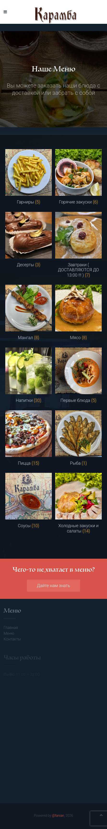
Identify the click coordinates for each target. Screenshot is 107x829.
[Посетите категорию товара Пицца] (28, 438)
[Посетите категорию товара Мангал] (28, 312)
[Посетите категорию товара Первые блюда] (78, 375)
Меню (9, 633)
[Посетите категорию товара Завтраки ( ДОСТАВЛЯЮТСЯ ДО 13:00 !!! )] (78, 245)
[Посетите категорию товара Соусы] (28, 500)
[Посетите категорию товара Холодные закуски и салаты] (78, 503)
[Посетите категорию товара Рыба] (78, 438)
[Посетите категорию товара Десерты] (28, 239)
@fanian (58, 815)
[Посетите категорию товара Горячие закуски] (78, 177)
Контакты (12, 639)
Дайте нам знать (53, 585)
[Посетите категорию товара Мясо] (78, 312)
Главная (11, 627)
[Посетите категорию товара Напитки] (28, 375)
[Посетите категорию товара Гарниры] (28, 177)
